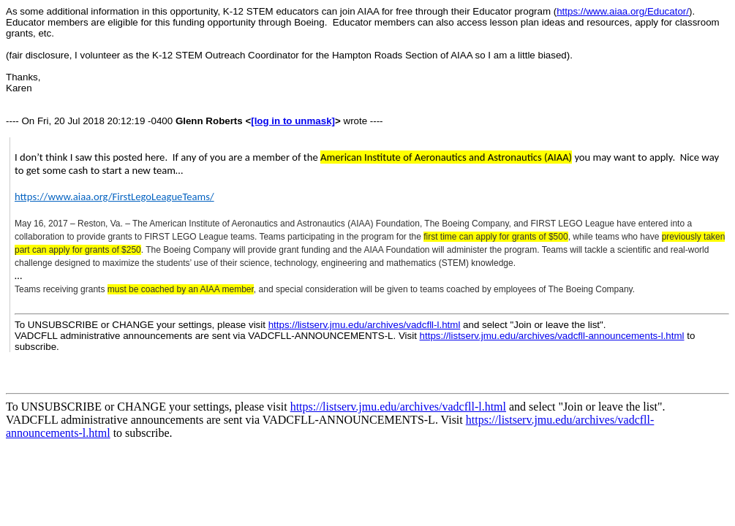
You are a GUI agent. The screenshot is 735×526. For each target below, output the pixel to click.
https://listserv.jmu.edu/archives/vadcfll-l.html (364, 324)
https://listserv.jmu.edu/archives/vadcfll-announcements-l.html (552, 335)
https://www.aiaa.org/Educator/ (623, 11)
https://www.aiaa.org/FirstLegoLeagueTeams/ (114, 196)
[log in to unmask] (293, 120)
